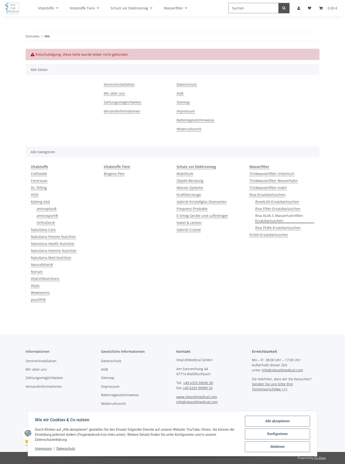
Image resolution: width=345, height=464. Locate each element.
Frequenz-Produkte (192, 208)
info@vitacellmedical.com (197, 402)
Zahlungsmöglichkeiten (122, 102)
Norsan (37, 271)
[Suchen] (253, 8)
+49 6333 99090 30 (198, 383)
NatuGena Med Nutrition (51, 257)
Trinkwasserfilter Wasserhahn (273, 180)
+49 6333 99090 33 (198, 388)
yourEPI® (38, 299)
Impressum (44, 449)
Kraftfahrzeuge (189, 194)
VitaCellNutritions (45, 278)
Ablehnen (276, 447)
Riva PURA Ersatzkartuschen (278, 227)
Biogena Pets (114, 173)
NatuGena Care (43, 229)
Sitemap (183, 102)
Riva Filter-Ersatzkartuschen (277, 208)
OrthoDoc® (46, 222)
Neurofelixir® (42, 264)
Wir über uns (114, 93)
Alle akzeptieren (276, 422)
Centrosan (39, 180)
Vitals (35, 285)
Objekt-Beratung (190, 180)
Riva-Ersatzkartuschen (267, 194)
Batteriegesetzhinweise (195, 120)
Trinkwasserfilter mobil (268, 187)
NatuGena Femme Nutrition (53, 236)
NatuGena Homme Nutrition (53, 250)
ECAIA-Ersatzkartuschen (268, 234)
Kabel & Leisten (189, 222)
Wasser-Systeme (190, 187)
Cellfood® (39, 173)
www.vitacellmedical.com (196, 397)
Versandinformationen (122, 111)
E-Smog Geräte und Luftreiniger (202, 215)
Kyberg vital (40, 201)
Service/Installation (119, 84)
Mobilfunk (185, 173)
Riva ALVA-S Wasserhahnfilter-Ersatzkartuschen (279, 218)
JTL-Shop (320, 458)
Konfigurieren (276, 434)
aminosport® (47, 215)
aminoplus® (47, 208)
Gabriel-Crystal (189, 229)
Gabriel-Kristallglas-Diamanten (202, 201)
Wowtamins (40, 292)
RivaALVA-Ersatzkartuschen (277, 201)
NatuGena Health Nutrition (53, 243)
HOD (34, 194)
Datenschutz (66, 449)
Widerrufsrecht (189, 129)
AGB (180, 93)
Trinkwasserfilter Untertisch (271, 173)
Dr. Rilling (39, 187)
